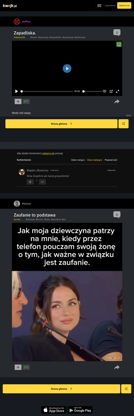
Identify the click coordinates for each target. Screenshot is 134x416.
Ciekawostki (19, 37)
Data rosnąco (78, 160)
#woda (34, 37)
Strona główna (61, 124)
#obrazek (30, 219)
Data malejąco (94, 160)
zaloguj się (48, 153)
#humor (39, 219)
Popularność (111, 160)
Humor (17, 219)
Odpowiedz (111, 170)
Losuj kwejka (125, 125)
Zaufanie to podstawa (35, 215)
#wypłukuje (67, 37)
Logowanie (110, 5)
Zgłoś (128, 115)
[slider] (46, 91)
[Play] (17, 91)
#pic (64, 219)
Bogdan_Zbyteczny (37, 170)
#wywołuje (43, 37)
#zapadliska (55, 37)
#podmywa (80, 37)
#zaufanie (56, 219)
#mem (47, 219)
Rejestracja (124, 5)
